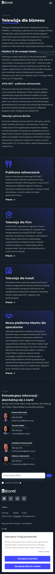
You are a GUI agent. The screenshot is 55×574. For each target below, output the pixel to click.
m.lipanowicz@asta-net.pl (23, 464)
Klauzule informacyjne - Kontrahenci (17, 523)
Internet (5, 513)
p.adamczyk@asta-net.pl (23, 420)
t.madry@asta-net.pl (21, 433)
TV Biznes (17, 516)
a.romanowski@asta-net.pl (23, 451)
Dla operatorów (28, 516)
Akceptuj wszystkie (27, 559)
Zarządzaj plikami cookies (28, 566)
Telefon (16, 513)
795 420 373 (17, 448)
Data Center (7, 516)
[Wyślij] (49, 475)
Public (24, 513)
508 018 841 (17, 461)
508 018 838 (17, 417)
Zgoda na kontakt (12, 483)
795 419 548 (17, 430)
